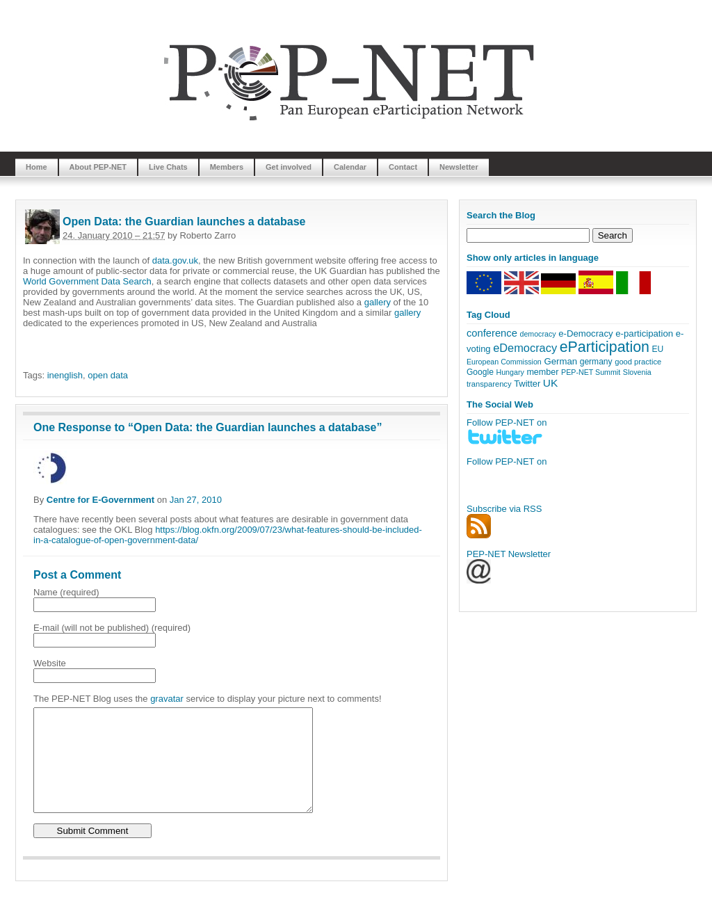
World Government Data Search (87, 281)
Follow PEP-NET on (507, 461)
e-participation (644, 333)
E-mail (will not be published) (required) (112, 627)
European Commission (504, 361)
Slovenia (637, 372)
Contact (403, 167)
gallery (377, 302)
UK (550, 383)
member (542, 372)
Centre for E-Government (100, 499)
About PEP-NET (98, 167)
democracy (537, 334)
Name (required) (66, 592)
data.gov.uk (175, 260)
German (560, 361)
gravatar (167, 698)
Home (36, 167)
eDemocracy (525, 347)
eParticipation (604, 347)
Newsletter (458, 167)
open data (108, 375)
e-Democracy (585, 333)
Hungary (510, 372)
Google (480, 372)
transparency (489, 384)
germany (596, 362)
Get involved (289, 167)
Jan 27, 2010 (196, 499)
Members (226, 167)
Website (49, 663)
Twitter (527, 383)
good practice (638, 361)
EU (658, 349)
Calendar (350, 167)
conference (492, 333)
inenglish (65, 375)
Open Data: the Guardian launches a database (184, 221)
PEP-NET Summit (590, 372)
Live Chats (168, 167)
